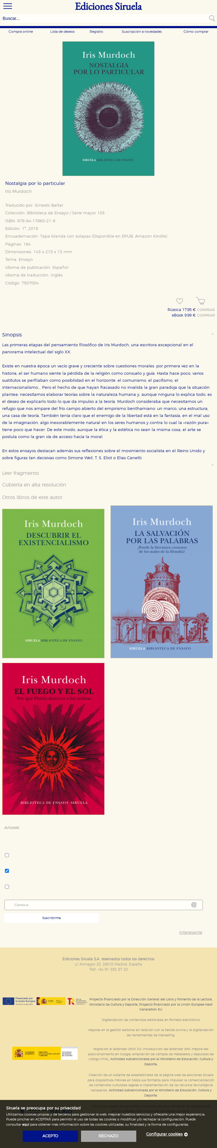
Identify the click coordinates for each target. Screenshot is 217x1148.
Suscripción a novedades (142, 31)
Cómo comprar (196, 31)
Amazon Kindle (150, 236)
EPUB (127, 236)
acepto (50, 1136)
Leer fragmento (20, 473)
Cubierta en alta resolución (34, 484)
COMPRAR (206, 310)
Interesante (190, 933)
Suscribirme (51, 918)
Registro (96, 31)
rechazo (108, 1136)
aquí (25, 1124)
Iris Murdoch (18, 191)
